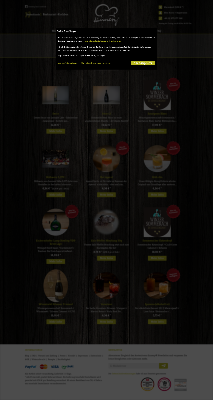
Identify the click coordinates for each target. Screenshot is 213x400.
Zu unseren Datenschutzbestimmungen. (95, 41)
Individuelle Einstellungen (68, 63)
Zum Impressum (115, 41)
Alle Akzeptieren (143, 63)
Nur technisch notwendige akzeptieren (96, 63)
